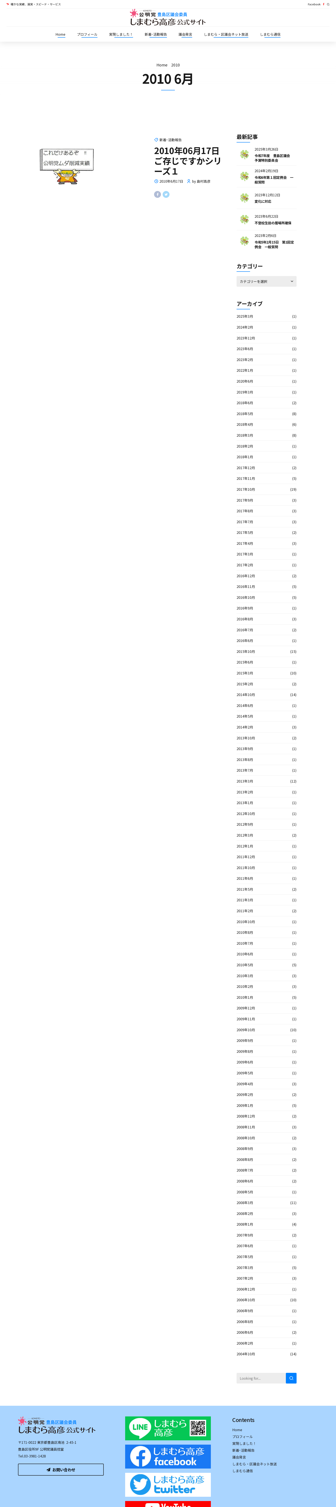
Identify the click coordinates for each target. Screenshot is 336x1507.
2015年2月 (245, 683)
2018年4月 (245, 424)
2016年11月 (246, 586)
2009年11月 (246, 1018)
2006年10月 (246, 1299)
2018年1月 (245, 456)
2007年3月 (245, 1267)
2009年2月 (245, 1094)
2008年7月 (245, 1170)
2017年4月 (245, 543)
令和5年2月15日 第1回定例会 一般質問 (274, 244)
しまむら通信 (270, 34)
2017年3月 (245, 554)
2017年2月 (245, 564)
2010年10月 (246, 921)
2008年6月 (245, 1181)
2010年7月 (245, 943)
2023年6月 (245, 348)
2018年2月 (245, 446)
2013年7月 (245, 770)
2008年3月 (245, 1202)
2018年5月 (245, 413)
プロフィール (87, 34)
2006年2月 (245, 1343)
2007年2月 (245, 1278)
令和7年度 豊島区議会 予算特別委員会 (274, 158)
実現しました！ (121, 34)
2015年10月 (246, 651)
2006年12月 (246, 1289)
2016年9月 (245, 608)
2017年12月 (246, 467)
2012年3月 (245, 835)
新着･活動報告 (156, 34)
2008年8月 (245, 1159)
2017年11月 (246, 478)
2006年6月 (245, 1332)
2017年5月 (245, 532)
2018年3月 (245, 435)
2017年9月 (245, 500)
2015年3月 (245, 673)
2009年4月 (245, 1083)
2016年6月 (245, 640)
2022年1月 (245, 370)
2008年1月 (245, 1224)
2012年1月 (245, 846)
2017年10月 (246, 489)
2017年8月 (245, 510)
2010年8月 (245, 932)
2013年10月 (246, 737)
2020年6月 (245, 381)
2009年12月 (246, 1008)
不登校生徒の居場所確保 (273, 222)
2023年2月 (245, 359)
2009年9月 (245, 1040)
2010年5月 (245, 964)
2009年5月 (245, 1072)
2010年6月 (245, 953)
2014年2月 (245, 727)
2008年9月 (245, 1148)
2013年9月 (245, 748)
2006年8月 (245, 1321)
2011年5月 (245, 889)
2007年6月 (245, 1245)
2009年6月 (245, 1062)
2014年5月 (245, 716)
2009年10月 (246, 1029)
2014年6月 (245, 705)
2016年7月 (245, 629)
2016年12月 (246, 575)
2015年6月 (245, 662)
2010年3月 (245, 975)
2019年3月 (245, 392)
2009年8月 (245, 1051)
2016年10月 (246, 597)
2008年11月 (246, 1127)
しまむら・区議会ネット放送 (226, 34)
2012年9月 (245, 824)
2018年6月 (245, 402)
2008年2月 (245, 1213)
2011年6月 (245, 878)
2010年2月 (245, 986)
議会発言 (185, 34)
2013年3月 (245, 781)
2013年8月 (245, 759)
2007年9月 (245, 1235)
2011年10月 (246, 867)
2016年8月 (245, 618)
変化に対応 (263, 201)
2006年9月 (245, 1310)
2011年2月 (245, 910)
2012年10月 (246, 813)
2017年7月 (245, 521)
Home (60, 34)
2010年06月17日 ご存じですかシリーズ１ (191, 160)
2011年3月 (245, 899)
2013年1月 (245, 802)
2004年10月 (246, 1353)
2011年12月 (246, 856)
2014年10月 (246, 694)
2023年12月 (246, 338)
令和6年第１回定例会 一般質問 (274, 180)
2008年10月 (246, 1137)
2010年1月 (245, 997)
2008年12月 (246, 1116)
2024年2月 (245, 327)
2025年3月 (245, 316)
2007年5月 (245, 1256)
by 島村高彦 (201, 181)
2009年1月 (245, 1105)
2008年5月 (245, 1191)
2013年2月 (245, 792)
